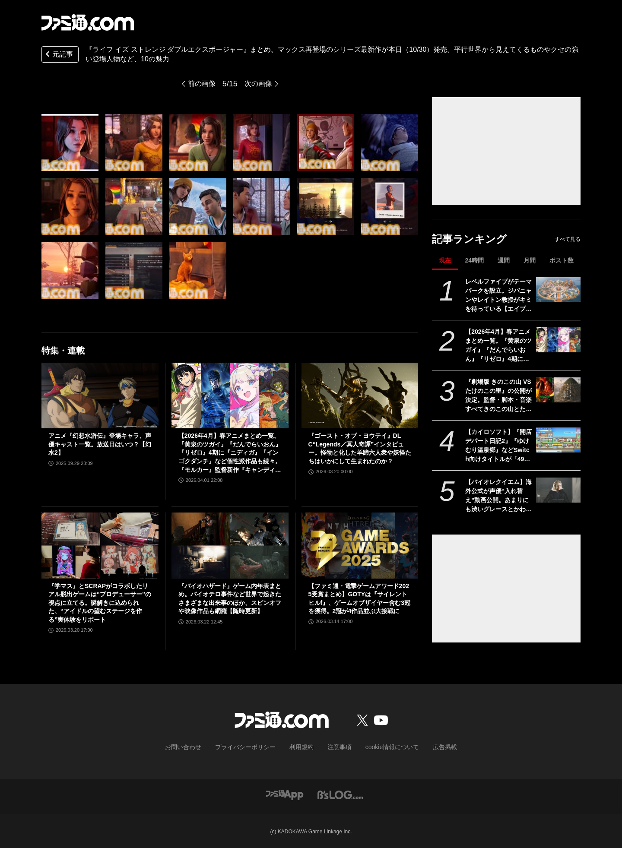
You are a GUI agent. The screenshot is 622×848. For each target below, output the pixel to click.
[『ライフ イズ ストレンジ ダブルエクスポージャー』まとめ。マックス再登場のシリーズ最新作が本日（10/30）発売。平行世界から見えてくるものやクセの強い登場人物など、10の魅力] (69, 142)
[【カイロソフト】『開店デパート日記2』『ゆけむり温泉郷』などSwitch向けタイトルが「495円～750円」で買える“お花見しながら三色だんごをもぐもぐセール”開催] (558, 439)
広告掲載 (430, 747)
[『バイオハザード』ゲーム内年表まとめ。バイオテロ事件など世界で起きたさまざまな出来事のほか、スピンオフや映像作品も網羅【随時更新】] (230, 545)
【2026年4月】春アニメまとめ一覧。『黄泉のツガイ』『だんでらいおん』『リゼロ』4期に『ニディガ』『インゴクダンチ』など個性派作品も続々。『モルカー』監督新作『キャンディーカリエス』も (498, 346)
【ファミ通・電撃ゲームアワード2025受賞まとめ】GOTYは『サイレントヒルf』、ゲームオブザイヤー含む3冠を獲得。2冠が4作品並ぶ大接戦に (359, 598)
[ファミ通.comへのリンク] (87, 22)
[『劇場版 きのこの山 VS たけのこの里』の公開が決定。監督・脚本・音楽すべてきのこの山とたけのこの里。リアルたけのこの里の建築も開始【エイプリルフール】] (558, 389)
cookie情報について (384, 747)
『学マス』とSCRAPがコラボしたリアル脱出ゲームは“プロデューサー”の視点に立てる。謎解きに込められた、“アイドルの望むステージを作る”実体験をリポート (99, 602)
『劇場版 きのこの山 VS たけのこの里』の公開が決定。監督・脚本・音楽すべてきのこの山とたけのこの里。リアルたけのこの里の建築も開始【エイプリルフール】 (498, 396)
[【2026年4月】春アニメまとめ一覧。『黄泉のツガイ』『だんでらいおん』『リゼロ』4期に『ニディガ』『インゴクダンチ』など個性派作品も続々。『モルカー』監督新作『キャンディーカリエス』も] (558, 339)
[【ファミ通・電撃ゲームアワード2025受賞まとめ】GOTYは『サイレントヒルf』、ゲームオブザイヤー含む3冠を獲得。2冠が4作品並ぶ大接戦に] (360, 545)
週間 (504, 260)
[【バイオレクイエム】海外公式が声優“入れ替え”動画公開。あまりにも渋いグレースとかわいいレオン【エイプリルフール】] (558, 490)
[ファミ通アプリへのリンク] (284, 793)
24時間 (474, 260)
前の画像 (200, 83)
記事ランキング (469, 239)
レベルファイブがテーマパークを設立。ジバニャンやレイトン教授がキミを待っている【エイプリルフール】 (498, 295)
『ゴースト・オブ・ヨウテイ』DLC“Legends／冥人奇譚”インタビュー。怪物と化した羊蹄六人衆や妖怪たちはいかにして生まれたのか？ (359, 448)
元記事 (58, 55)
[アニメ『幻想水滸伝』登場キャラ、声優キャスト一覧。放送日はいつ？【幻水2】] (100, 395)
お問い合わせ (196, 747)
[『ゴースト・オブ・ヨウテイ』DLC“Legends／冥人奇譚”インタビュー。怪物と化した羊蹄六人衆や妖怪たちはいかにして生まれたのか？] (360, 395)
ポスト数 (561, 260)
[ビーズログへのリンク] (340, 793)
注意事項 (336, 747)
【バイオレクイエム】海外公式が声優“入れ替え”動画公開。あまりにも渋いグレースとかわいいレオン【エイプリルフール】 (498, 496)
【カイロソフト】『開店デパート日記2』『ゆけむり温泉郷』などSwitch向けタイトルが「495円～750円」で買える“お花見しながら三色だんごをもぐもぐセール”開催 (498, 446)
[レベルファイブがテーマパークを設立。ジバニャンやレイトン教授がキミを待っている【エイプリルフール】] (558, 289)
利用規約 (302, 747)
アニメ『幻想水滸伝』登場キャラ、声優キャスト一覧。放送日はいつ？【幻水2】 (99, 444)
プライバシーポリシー (252, 747)
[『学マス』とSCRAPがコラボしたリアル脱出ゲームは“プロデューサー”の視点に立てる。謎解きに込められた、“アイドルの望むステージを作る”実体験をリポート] (100, 545)
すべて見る (568, 239)
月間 (530, 260)
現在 (445, 260)
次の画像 (260, 83)
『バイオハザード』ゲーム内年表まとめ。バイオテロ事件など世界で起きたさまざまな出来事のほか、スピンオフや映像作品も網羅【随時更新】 (229, 598)
